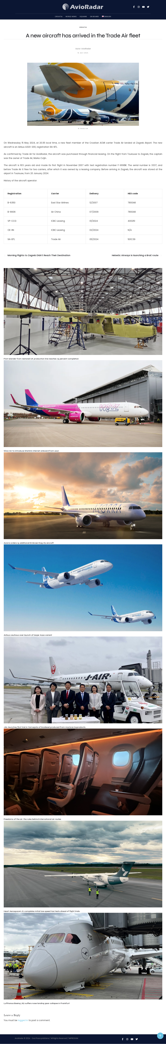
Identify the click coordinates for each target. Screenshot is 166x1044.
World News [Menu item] (71, 16)
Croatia (83, 27)
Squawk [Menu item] (83, 16)
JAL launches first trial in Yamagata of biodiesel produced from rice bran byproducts (44, 727)
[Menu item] (106, 16)
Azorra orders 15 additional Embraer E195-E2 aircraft (29, 543)
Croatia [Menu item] (58, 16)
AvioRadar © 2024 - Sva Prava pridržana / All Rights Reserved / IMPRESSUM (46, 1038)
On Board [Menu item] (94, 16)
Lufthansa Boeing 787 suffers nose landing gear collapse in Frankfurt (37, 1003)
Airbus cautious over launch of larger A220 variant (28, 635)
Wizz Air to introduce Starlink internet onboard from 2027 (31, 451)
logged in (23, 1020)
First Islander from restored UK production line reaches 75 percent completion (41, 359)
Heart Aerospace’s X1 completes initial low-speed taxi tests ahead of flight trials (42, 911)
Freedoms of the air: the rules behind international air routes (32, 819)
